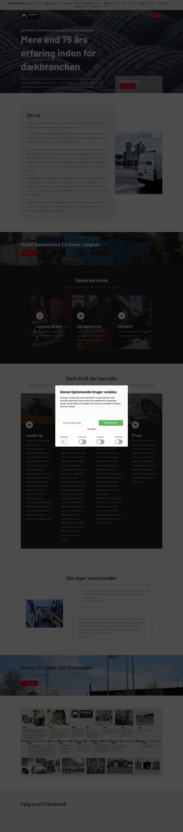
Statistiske (100, 437)
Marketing (118, 437)
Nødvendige (64, 437)
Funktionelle (82, 437)
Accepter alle (110, 423)
